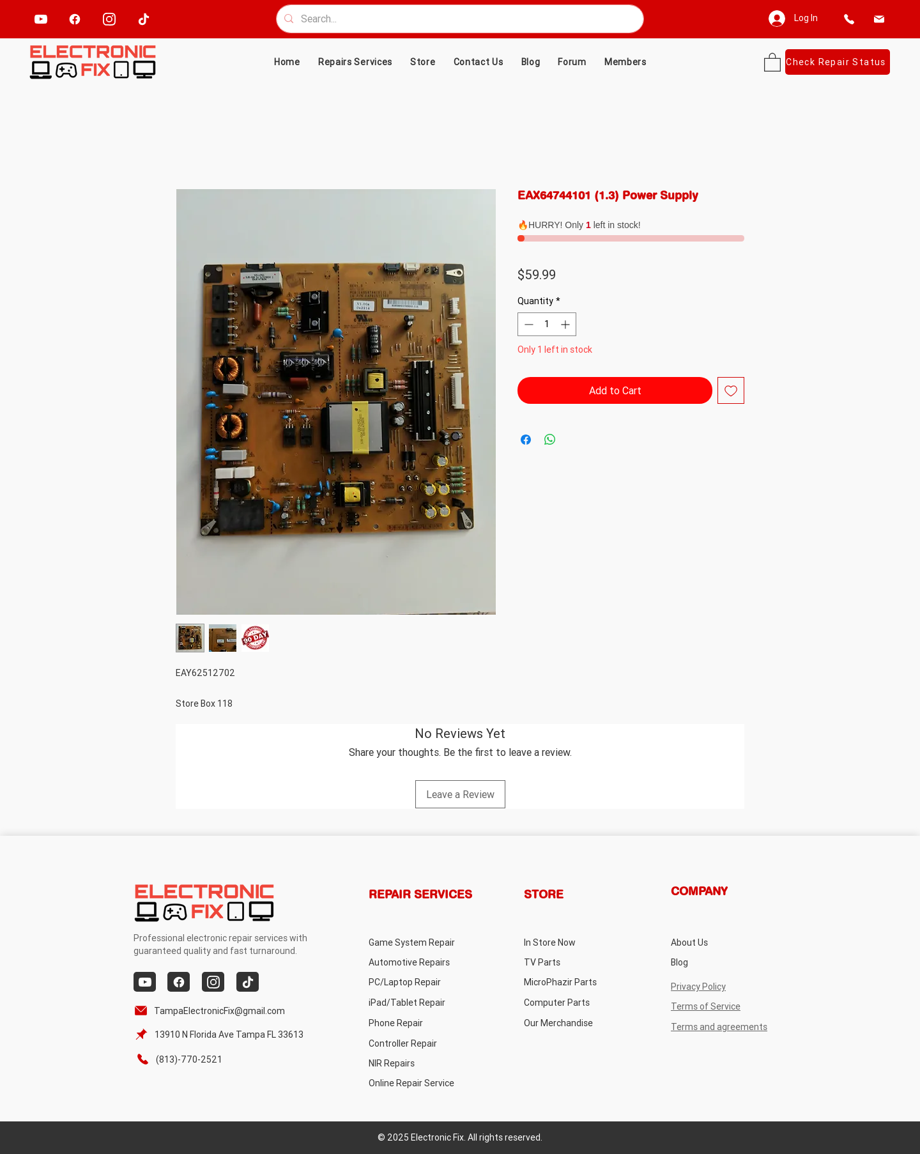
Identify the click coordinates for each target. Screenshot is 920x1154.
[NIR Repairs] (419, 1063)
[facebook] (74, 19)
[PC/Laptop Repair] (419, 982)
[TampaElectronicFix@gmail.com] (212, 1010)
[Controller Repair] (419, 1043)
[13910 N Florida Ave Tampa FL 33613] (221, 1034)
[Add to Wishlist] (730, 390)
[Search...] (459, 19)
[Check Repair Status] (837, 62)
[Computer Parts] (574, 1002)
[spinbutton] (546, 324)
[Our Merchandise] (574, 1023)
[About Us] (721, 942)
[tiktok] (143, 19)
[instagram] (109, 19)
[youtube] (40, 19)
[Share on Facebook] (525, 439)
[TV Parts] (574, 962)
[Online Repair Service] (424, 1083)
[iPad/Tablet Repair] (419, 1002)
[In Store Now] (574, 942)
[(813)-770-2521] (185, 1059)
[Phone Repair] (419, 1023)
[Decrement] (527, 324)
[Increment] (566, 324)
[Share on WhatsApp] (550, 439)
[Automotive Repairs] (419, 962)
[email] (879, 19)
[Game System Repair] (427, 942)
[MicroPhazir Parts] (574, 982)
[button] (423, 62)
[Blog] (721, 962)
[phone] (849, 19)
